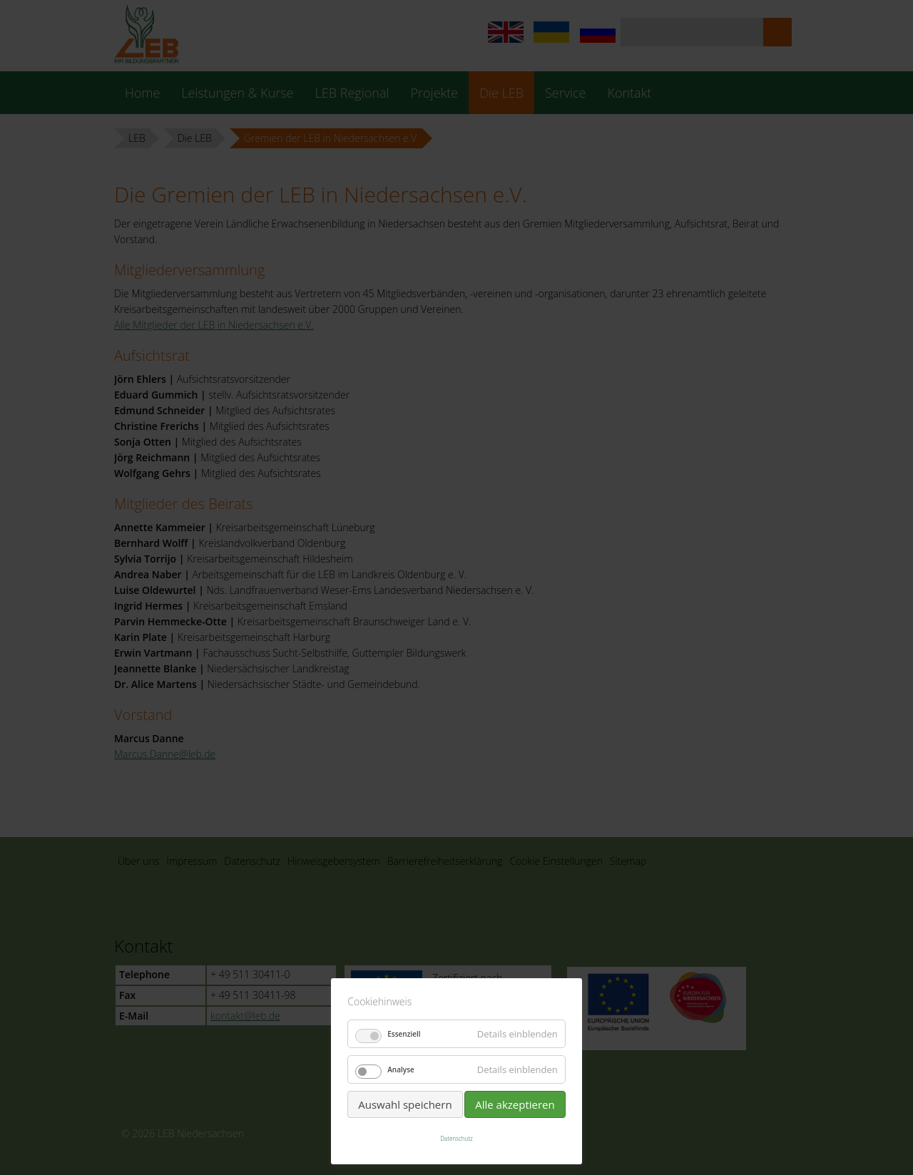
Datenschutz (456, 1138)
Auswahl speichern (405, 1104)
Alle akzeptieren (515, 1104)
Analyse (400, 1069)
